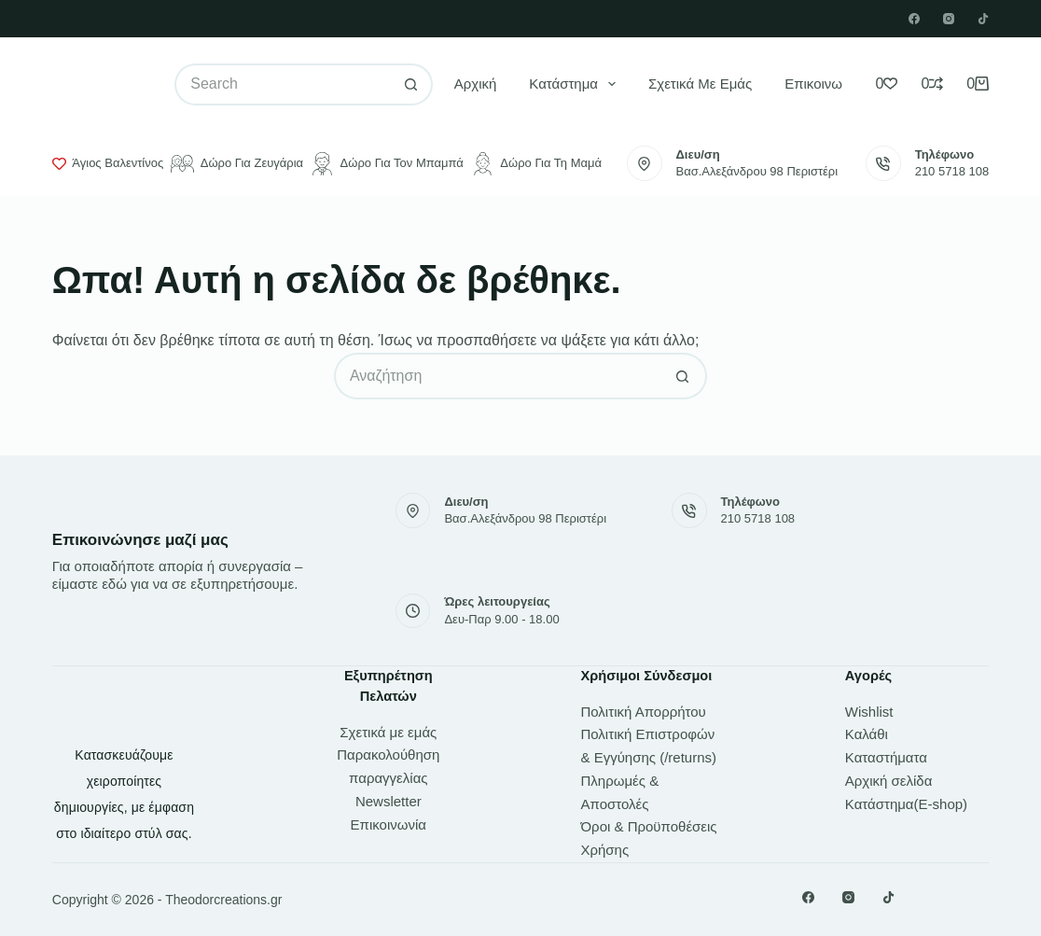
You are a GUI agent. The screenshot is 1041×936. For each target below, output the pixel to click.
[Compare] (932, 84)
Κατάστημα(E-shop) (906, 804)
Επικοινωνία (822, 83)
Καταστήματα (886, 757)
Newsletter (388, 801)
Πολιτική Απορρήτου (642, 711)
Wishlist (869, 711)
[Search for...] (282, 84)
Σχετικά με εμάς (700, 83)
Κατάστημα (576, 84)
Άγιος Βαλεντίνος (107, 163)
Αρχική (475, 83)
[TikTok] (983, 18)
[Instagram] (948, 18)
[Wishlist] (886, 84)
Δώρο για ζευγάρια (237, 163)
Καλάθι (866, 734)
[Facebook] (914, 18)
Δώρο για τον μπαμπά (387, 163)
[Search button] (412, 84)
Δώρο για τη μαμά (536, 163)
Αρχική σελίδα (889, 781)
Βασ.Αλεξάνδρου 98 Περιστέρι (757, 171)
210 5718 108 (952, 171)
